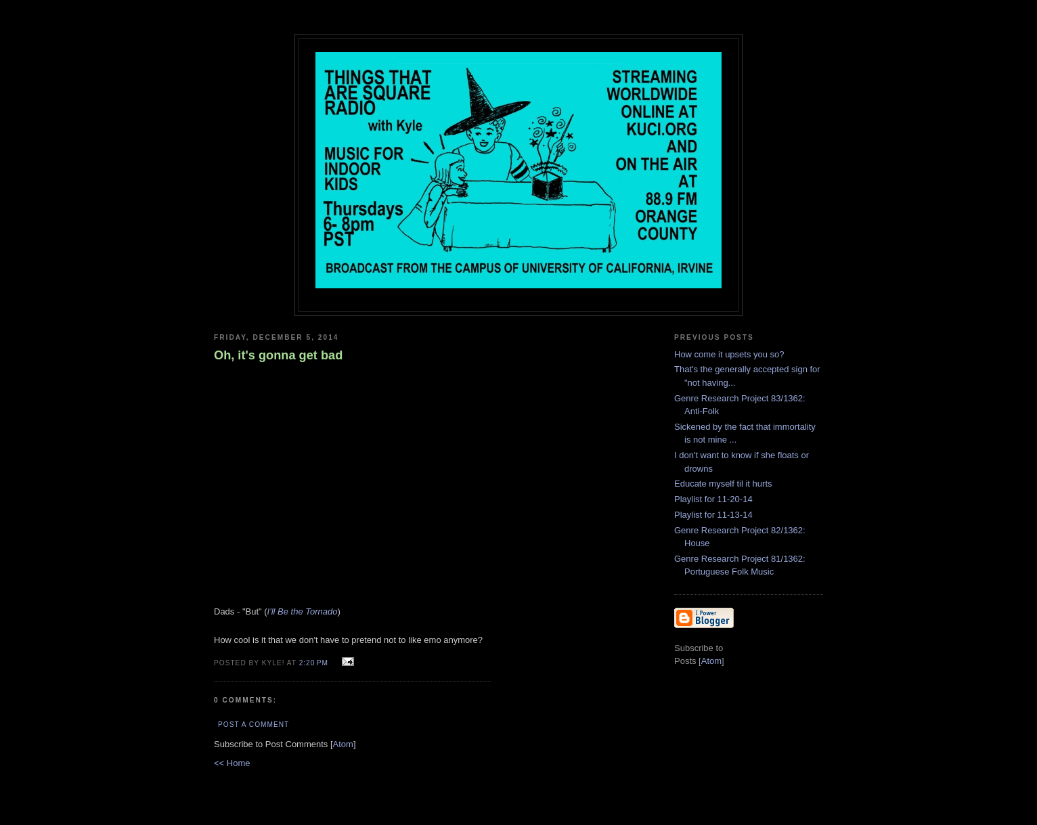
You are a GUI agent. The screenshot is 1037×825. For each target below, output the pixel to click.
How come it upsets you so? (729, 354)
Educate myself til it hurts (723, 483)
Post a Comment (253, 724)
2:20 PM (315, 663)
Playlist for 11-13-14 (713, 515)
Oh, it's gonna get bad (278, 355)
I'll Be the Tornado (302, 611)
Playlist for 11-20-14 (713, 499)
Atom (343, 744)
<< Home (232, 763)
